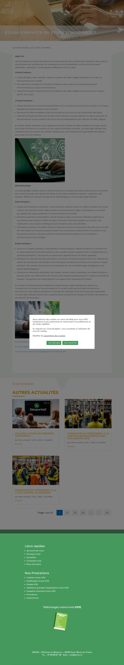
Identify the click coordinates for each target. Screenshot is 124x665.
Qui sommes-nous (35, 554)
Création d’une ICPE (36, 581)
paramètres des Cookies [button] (54, 335)
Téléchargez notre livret (62, 611)
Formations (32, 598)
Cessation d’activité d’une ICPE (41, 595)
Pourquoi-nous (33, 558)
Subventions (32, 602)
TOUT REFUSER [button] (54, 343)
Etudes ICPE (32, 588)
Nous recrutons (34, 568)
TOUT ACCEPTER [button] (70, 343)
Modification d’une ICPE (38, 585)
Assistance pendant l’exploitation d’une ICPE (48, 591)
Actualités (31, 561)
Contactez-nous (34, 565)
